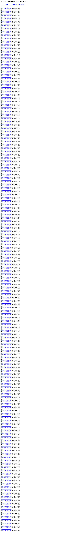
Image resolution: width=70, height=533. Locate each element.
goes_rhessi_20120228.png (6, 91)
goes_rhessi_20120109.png (6, 19)
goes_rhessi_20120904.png (6, 361)
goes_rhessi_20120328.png (6, 132)
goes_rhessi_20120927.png (6, 394)
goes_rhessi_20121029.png (6, 440)
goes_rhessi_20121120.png (6, 471)
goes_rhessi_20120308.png (6, 104)
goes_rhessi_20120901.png (6, 357)
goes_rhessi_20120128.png (6, 47)
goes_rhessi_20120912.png (6, 373)
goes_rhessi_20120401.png (6, 138)
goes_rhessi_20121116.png (6, 466)
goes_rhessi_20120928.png (6, 396)
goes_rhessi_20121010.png (6, 413)
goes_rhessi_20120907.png (6, 366)
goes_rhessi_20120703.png (6, 271)
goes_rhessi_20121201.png (6, 487)
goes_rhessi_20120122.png (6, 38)
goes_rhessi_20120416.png (6, 160)
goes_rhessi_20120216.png (6, 74)
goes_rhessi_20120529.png (6, 221)
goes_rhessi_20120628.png (6, 264)
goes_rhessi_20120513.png (6, 198)
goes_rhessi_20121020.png (6, 427)
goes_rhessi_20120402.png (6, 140)
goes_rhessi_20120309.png (6, 105)
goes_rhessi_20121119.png (6, 470)
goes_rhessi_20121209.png (6, 499)
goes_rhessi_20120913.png (6, 374)
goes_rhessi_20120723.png (6, 300)
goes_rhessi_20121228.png (6, 526)
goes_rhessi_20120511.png (6, 195)
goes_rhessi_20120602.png (6, 227)
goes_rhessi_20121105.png (6, 450)
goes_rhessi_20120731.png (6, 311)
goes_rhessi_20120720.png (6, 295)
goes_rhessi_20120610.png (6, 238)
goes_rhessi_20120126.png (6, 44)
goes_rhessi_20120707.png (6, 277)
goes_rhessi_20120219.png (6, 78)
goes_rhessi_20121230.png (6, 529)
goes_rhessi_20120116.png (6, 29)
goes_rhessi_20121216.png (6, 509)
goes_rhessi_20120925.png (6, 391)
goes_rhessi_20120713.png (6, 285)
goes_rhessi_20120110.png (6, 21)
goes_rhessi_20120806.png (6, 320)
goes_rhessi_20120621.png (6, 254)
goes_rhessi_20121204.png (6, 491)
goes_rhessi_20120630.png (6, 267)
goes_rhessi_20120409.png (6, 150)
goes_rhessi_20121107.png (6, 453)
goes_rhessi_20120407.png (6, 147)
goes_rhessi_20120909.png (6, 368)
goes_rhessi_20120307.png (6, 102)
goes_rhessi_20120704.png (6, 273)
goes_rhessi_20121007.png (6, 408)
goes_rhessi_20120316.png (6, 115)
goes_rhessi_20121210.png (6, 500)
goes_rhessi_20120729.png (6, 308)
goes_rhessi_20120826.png (6, 348)
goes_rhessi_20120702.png (6, 270)
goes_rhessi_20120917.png (6, 380)
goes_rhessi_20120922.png (6, 387)
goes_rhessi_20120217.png (6, 75)
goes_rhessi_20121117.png (6, 467)
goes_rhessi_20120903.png (6, 360)
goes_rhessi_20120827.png (6, 350)
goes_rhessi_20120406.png (6, 145)
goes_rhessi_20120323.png (6, 125)
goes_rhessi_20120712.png (6, 284)
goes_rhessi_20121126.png (6, 480)
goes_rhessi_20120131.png (6, 51)
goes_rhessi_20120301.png (6, 94)
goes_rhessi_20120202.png (6, 54)
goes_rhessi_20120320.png (6, 121)
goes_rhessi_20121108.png (6, 454)
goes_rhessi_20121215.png (6, 507)
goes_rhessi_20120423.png (6, 170)
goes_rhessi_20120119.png (6, 34)
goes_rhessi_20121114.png (6, 463)
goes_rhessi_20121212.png (6, 503)
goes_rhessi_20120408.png (6, 148)
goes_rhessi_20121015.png (6, 420)
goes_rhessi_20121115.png (6, 464)
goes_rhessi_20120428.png (6, 177)
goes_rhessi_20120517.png (6, 204)
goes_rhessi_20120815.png (6, 333)
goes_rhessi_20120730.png (6, 310)
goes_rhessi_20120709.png (6, 280)
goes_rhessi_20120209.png (6, 64)
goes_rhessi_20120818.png (6, 337)
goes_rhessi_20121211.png (6, 501)
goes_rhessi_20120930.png (6, 398)
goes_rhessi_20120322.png (6, 124)
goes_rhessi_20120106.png (6, 15)
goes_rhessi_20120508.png (6, 191)
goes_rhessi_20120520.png (6, 208)
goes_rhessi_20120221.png (6, 81)
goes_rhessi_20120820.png (6, 340)
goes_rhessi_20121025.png (6, 434)
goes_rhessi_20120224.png (6, 85)
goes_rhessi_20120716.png (6, 290)
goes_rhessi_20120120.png (6, 35)
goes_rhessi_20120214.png (6, 71)
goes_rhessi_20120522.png (6, 211)
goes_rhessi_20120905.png (6, 363)
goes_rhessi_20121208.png (6, 497)
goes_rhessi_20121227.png (6, 524)
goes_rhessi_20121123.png (6, 476)
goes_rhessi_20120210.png (6, 65)
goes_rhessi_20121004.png (6, 404)
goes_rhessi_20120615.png (6, 245)
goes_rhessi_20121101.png (6, 444)
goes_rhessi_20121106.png (6, 451)
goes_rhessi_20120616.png (6, 247)
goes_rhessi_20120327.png (6, 131)
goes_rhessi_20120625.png (6, 260)
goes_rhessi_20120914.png (6, 376)
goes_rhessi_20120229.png (6, 92)
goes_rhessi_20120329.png (6, 134)
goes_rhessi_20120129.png (6, 48)
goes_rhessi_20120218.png (6, 77)
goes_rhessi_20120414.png (6, 157)
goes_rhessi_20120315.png (6, 114)
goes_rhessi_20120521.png (6, 210)
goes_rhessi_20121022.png (6, 430)
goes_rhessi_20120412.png (6, 154)
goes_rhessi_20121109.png (6, 456)
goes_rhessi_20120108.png (6, 18)
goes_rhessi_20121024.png (6, 433)
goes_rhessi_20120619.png (6, 251)
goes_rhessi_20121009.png (6, 411)
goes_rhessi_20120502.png (6, 182)
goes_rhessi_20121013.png (6, 417)
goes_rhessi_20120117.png (6, 31)
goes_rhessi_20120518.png (6, 205)
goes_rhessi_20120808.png (6, 323)
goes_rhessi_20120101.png (6, 8)
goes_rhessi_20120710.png (6, 281)
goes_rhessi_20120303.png (6, 97)
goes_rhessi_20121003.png (6, 403)
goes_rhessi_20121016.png (6, 421)
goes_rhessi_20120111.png (6, 22)
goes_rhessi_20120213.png (6, 69)
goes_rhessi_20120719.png (6, 294)
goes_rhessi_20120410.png (6, 151)
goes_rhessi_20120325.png (6, 128)
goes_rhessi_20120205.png (6, 58)
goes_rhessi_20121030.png (6, 441)
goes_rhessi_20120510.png (6, 194)
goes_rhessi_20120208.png (6, 62)
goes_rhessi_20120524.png (6, 214)
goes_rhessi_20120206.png (6, 59)
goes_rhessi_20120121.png (6, 37)
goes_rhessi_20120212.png (6, 68)
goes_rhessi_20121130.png (6, 486)
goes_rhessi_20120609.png (6, 237)
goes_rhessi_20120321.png (6, 122)
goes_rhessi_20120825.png (6, 347)
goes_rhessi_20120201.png (6, 52)
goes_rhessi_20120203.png (6, 55)
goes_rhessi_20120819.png (6, 338)
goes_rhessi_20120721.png (6, 297)
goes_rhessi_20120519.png (6, 207)
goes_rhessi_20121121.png (6, 473)
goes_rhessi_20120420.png (6, 165)
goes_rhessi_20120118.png (6, 32)
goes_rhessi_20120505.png (6, 187)
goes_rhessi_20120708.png (6, 278)
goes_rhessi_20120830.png (6, 354)
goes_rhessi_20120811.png (6, 327)
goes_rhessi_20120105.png (6, 14)
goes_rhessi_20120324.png (6, 127)
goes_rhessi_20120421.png (6, 167)
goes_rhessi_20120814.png (6, 331)
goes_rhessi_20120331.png (6, 137)
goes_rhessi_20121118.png (6, 469)
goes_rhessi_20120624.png (6, 258)
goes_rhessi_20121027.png (6, 437)
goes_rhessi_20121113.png (6, 461)
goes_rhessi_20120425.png (6, 172)
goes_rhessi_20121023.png (6, 431)
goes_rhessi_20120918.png (6, 381)
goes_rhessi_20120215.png (6, 72)
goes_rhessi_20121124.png (6, 477)
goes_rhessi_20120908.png (6, 367)
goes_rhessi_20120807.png (6, 321)
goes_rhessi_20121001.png (6, 400)
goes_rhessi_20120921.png (6, 386)
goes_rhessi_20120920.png (6, 384)
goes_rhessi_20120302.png (6, 95)
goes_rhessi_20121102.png (6, 446)
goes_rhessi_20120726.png (6, 304)
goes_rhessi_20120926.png (6, 393)
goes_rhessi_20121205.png (6, 493)
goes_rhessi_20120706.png (6, 275)
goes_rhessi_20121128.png (6, 483)
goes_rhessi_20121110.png (6, 457)
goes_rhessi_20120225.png (6, 87)
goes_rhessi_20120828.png (6, 351)
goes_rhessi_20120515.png (6, 201)
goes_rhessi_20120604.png (6, 230)
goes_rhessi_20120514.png (6, 200)
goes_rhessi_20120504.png (6, 185)
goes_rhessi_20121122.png (6, 474)
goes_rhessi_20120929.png (6, 397)
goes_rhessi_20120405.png (6, 144)
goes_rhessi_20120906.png (6, 364)
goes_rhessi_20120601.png (6, 225)
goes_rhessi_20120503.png (6, 184)
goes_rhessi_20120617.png (6, 248)
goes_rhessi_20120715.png (6, 288)
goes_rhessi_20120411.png (6, 152)
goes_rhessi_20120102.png (6, 9)
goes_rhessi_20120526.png (6, 217)
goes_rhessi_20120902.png (6, 358)
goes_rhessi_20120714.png (6, 287)
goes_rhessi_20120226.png (6, 88)
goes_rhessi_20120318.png (6, 118)
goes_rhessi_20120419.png (6, 164)
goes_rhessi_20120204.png (6, 57)
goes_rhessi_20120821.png (6, 341)
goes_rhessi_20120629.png (6, 265)
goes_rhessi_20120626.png (6, 261)
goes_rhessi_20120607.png (6, 234)
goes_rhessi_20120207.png (6, 61)
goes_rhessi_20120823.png (6, 344)
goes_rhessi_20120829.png (6, 353)
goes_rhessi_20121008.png (6, 410)
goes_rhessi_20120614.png (6, 244)
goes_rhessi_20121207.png (6, 496)
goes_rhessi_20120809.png (6, 324)
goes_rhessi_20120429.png (6, 178)
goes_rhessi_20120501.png (6, 181)
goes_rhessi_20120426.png (6, 174)
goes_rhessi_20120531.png (6, 224)
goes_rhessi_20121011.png (6, 414)
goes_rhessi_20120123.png (6, 39)
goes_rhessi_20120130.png (6, 49)
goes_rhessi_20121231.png (6, 530)
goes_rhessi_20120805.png (6, 318)
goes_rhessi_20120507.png (6, 190)
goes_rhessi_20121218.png (6, 511)
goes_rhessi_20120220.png (6, 79)
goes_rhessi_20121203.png (6, 490)
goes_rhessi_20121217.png (6, 510)
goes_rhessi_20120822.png (6, 343)
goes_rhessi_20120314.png (6, 112)
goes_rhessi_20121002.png (6, 401)
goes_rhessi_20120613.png (6, 243)
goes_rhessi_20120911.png (6, 371)
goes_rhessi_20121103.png (6, 447)
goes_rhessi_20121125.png (6, 479)
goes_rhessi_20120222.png (6, 82)
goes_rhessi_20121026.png (6, 436)
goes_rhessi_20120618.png (6, 250)
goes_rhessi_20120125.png (6, 42)
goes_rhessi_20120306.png (6, 101)
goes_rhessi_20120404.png (6, 142)
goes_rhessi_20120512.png (6, 197)
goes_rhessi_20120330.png (6, 135)
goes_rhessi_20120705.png (6, 274)
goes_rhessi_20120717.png (6, 291)
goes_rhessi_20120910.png (6, 370)
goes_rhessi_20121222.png (6, 517)
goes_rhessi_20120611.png (6, 240)
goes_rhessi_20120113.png (6, 25)
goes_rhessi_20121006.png (6, 407)
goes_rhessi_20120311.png (6, 108)
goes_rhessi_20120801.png (6, 313)
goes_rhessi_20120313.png (6, 111)
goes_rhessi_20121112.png (6, 460)
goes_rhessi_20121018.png (6, 424)
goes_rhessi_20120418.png (6, 162)
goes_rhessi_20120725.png (6, 303)
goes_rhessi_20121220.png (6, 514)
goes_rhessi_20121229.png (6, 527)
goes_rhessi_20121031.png (6, 443)
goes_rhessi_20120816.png (6, 334)
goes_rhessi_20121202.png (6, 489)
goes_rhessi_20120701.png (6, 268)
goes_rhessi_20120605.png (6, 231)
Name (7, 4)
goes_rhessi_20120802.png (6, 314)
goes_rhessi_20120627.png (6, 263)
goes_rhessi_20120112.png (6, 24)
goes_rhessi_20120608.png (6, 235)
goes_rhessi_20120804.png (6, 317)
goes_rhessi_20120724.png (6, 301)
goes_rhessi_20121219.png (6, 513)
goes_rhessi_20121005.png (6, 406)
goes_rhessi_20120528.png (6, 220)
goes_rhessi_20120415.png (6, 158)
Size (19, 4)
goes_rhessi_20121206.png (6, 494)
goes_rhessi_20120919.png (6, 383)
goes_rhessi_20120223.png (6, 84)
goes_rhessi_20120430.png (6, 180)
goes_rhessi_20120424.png (6, 171)
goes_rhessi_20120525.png (6, 215)
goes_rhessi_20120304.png (6, 98)
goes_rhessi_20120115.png (6, 28)
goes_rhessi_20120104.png (6, 12)
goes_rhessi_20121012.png (6, 416)
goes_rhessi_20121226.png (6, 523)
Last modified (14, 4)
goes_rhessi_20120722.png (6, 298)
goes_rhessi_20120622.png (6, 255)
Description (22, 4)
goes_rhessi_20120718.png (6, 293)
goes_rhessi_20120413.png (6, 155)
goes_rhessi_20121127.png (6, 481)
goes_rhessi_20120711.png (6, 283)
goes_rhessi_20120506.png (6, 188)
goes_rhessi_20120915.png (6, 377)
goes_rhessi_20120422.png (6, 168)
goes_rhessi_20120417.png (6, 161)
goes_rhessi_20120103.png (6, 11)
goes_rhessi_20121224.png (6, 520)
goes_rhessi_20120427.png (6, 175)
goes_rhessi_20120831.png (6, 356)
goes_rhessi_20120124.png (6, 41)
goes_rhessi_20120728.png (6, 307)
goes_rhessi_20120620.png (6, 253)
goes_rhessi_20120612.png (6, 241)
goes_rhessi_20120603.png (6, 228)
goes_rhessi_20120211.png (6, 67)
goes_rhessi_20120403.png (6, 141)
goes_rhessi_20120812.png (6, 328)
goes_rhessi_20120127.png (6, 45)
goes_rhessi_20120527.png (6, 218)
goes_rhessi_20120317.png (6, 117)
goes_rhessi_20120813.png (6, 330)
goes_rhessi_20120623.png (6, 257)
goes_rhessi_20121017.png (6, 423)
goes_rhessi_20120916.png (6, 378)
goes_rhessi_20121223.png (6, 519)
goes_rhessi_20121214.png (6, 506)
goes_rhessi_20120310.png (6, 107)
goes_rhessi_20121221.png (6, 516)
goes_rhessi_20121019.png (6, 426)
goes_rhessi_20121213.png (6, 504)
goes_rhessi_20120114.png (6, 27)
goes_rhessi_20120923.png (6, 388)
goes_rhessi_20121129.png (6, 484)
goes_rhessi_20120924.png (6, 390)
